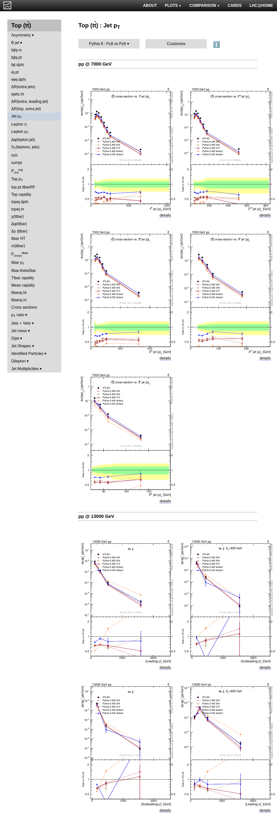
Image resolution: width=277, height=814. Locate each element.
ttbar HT (18, 238)
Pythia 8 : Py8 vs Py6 (107, 44)
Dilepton (18, 361)
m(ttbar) (18, 246)
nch (14, 155)
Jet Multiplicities (25, 369)
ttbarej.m (18, 300)
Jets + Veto (21, 323)
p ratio (17, 315)
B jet (15, 43)
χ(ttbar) (17, 216)
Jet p (16, 116)
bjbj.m (16, 50)
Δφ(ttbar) (19, 224)
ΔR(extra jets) (23, 87)
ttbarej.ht (18, 293)
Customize (176, 44)
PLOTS (173, 5)
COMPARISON (204, 5)
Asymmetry (21, 35)
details (165, 215)
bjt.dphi (17, 65)
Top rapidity (21, 194)
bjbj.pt (16, 57)
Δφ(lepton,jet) (23, 140)
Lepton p (19, 132)
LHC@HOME (261, 5)
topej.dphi (19, 202)
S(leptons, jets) (25, 147)
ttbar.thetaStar (23, 270)
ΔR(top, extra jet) (26, 109)
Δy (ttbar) (19, 231)
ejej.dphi (18, 79)
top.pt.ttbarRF (23, 187)
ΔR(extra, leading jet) (29, 101)
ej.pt (15, 72)
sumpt (16, 163)
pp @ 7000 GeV (95, 64)
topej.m (17, 209)
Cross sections (24, 307)
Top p (17, 179)
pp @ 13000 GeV (96, 516)
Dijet (15, 338)
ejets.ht (17, 94)
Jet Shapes (21, 346)
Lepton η (18, 124)
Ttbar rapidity (22, 278)
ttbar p (17, 263)
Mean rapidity (23, 285)
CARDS (235, 5)
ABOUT (150, 5)
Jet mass (19, 331)
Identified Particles (27, 353)
